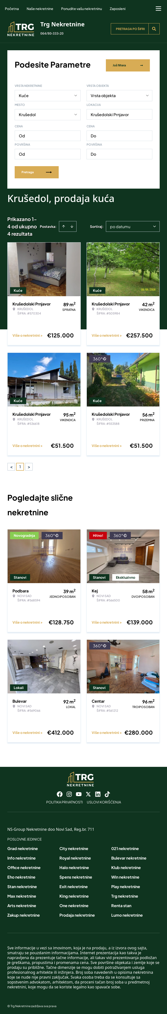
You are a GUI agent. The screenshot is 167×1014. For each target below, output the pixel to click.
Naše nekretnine (40, 8)
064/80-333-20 (52, 33)
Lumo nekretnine (127, 913)
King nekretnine (74, 894)
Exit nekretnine (73, 884)
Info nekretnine (21, 856)
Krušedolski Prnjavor (110, 112)
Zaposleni (117, 8)
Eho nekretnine (21, 875)
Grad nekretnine (22, 846)
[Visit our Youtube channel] (79, 792)
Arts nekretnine (21, 903)
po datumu (120, 224)
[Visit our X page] (88, 792)
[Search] (154, 28)
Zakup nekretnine (23, 913)
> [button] (29, 465)
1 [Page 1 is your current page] (20, 464)
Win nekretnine (125, 875)
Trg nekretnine (124, 894)
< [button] (11, 465)
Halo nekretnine (74, 865)
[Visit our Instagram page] (69, 792)
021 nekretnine (125, 846)
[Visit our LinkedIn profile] (98, 792)
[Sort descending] (72, 224)
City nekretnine (73, 846)
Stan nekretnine (22, 884)
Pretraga (37, 170)
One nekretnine (74, 903)
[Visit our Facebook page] (60, 792)
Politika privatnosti (64, 800)
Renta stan (121, 903)
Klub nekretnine (126, 865)
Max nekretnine (21, 894)
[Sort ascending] (63, 224)
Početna (12, 8)
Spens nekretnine (75, 875)
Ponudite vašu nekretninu (81, 8)
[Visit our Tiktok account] (107, 792)
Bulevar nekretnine (128, 856)
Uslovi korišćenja (104, 800)
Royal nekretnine (75, 856)
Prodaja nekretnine (77, 913)
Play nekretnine (125, 884)
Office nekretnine (24, 865)
